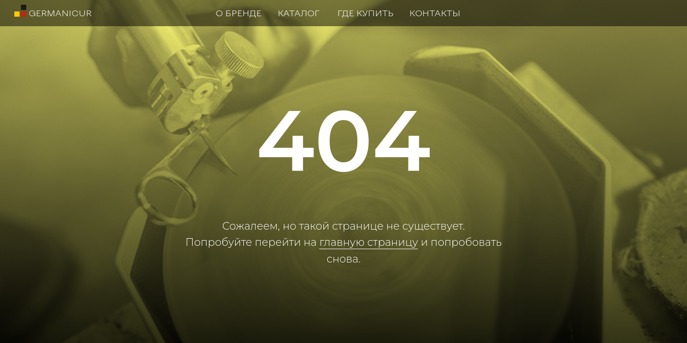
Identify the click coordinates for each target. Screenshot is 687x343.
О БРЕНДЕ (238, 13)
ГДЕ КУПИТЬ (365, 13)
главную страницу (368, 242)
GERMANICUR (60, 13)
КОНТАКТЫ (434, 13)
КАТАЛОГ (299, 13)
